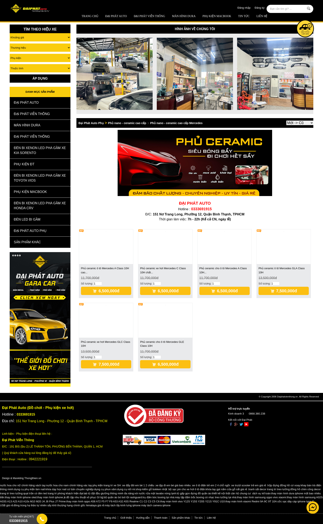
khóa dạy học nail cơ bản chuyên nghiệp (70, 489)
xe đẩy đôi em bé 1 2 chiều (138, 485)
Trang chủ (90, 16)
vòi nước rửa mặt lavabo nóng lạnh (155, 493)
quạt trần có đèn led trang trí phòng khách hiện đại (53, 493)
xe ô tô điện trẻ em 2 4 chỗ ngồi (211, 485)
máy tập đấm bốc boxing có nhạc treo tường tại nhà (205, 497)
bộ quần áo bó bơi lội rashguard (123, 497)
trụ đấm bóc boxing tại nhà (158, 497)
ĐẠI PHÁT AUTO (116, 16)
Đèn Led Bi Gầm (27, 219)
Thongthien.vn (32, 478)
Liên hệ (262, 16)
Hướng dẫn (143, 517)
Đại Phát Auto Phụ (30, 231)
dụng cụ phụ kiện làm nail (29, 489)
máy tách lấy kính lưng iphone (122, 505)
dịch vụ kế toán (261, 493)
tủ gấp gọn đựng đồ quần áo (194, 493)
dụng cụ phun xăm (105, 489)
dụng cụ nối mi (126, 489)
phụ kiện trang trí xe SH (106, 485)
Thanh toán (160, 517)
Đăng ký (259, 7)
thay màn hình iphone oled (20, 497)
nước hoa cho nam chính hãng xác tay (69, 485)
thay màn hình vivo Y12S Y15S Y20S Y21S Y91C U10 (192, 501)
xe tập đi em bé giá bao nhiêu (173, 485)
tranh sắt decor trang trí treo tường (269, 489)
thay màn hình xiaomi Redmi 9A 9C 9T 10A (251, 501)
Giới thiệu (126, 517)
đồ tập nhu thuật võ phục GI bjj (84, 497)
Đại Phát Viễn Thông (149, 16)
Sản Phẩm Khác (27, 242)
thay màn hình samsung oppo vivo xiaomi (261, 497)
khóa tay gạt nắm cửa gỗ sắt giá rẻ (226, 489)
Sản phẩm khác (181, 517)
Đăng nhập (244, 7)
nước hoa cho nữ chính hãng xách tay (22, 485)
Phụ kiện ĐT (24, 164)
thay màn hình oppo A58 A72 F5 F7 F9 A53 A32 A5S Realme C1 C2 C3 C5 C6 (112, 501)
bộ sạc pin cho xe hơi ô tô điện (187, 489)
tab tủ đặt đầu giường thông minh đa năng (109, 493)
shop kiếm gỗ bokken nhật (151, 489)
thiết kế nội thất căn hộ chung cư (231, 493)
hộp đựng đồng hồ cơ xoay (283, 485)
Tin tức (243, 16)
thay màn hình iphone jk (51, 497)
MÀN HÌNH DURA (183, 16)
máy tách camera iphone (155, 505)
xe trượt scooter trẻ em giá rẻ (248, 485)
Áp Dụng (40, 78)
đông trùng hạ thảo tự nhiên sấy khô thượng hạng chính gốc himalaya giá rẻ (59, 505)
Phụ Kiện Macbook (216, 16)
